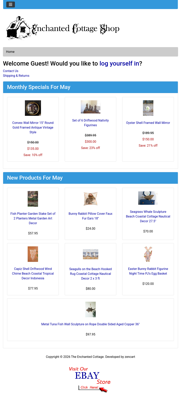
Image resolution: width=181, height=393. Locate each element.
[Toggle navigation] (10, 4)
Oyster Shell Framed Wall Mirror (148, 123)
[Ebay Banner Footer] (90, 376)
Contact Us (10, 71)
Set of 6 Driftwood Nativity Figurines (90, 123)
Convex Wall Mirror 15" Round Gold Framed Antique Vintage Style (33, 127)
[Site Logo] (90, 27)
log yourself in (119, 63)
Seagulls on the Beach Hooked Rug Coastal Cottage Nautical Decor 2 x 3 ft (90, 273)
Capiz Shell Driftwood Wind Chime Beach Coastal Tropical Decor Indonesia (33, 273)
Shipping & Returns (16, 76)
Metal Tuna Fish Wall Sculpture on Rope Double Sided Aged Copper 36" (90, 324)
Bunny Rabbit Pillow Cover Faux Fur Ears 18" (91, 216)
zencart (130, 357)
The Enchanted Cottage (87, 357)
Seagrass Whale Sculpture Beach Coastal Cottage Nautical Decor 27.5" (148, 216)
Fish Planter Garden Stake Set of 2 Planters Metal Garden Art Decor (32, 218)
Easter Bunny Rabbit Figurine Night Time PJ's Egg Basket (148, 271)
